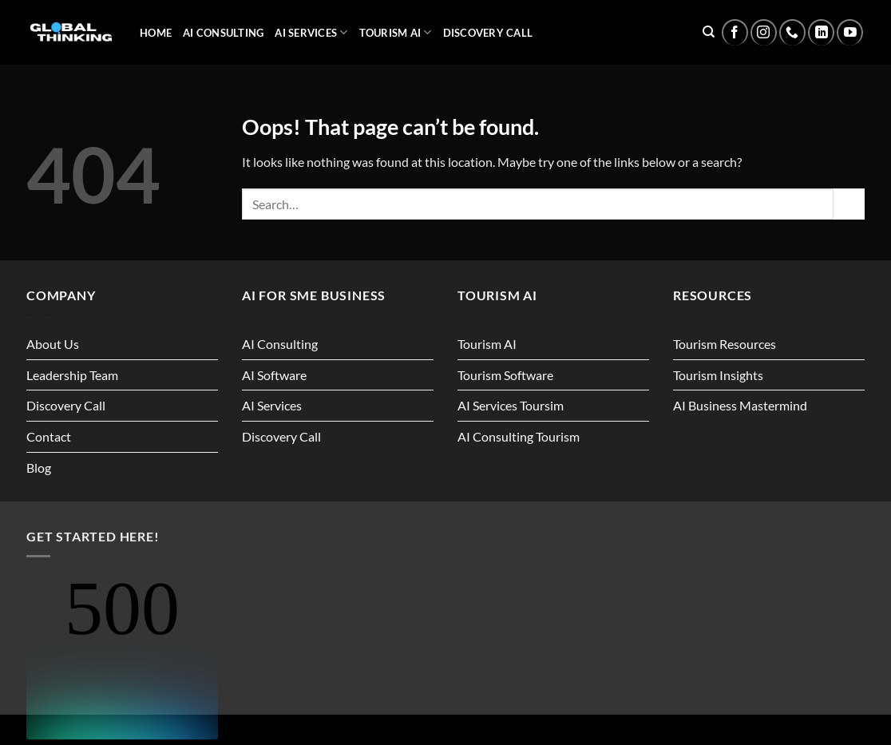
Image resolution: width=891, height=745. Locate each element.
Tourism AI (395, 32)
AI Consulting (223, 32)
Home (156, 32)
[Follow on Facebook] (735, 32)
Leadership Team (72, 374)
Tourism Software (505, 374)
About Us (52, 343)
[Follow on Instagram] (763, 32)
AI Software (274, 374)
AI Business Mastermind (740, 405)
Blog (38, 467)
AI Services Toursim (510, 405)
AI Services (311, 32)
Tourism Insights (718, 374)
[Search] (709, 32)
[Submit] (849, 204)
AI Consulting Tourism (518, 436)
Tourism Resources (724, 343)
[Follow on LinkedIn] (821, 32)
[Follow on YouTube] (850, 32)
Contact (48, 436)
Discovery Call (488, 32)
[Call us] (792, 32)
